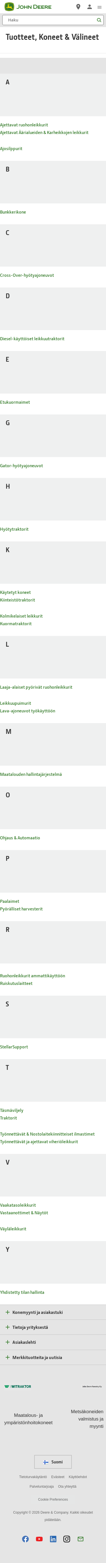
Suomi (53, 1462)
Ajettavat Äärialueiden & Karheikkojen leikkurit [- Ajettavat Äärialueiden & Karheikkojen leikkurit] (44, 132)
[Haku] (53, 20)
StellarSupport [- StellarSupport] (14, 1047)
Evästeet (57, 1477)
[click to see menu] (99, 6)
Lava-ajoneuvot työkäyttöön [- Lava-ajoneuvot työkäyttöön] (27, 711)
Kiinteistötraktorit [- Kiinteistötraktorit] (17, 600)
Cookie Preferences (53, 1499)
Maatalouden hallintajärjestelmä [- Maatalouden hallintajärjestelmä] (31, 774)
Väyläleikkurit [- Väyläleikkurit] (13, 1228)
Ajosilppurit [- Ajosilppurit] (11, 148)
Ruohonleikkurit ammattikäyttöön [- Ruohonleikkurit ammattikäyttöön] (32, 975)
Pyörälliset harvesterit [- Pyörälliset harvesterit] (21, 909)
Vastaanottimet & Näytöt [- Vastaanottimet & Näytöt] (24, 1212)
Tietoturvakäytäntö (33, 1477)
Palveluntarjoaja (42, 1487)
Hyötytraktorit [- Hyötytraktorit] (14, 529)
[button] (25, 1539)
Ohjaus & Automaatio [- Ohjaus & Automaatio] (20, 837)
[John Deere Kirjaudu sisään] (89, 6)
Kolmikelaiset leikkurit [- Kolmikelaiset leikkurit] (21, 616)
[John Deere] (31, 6)
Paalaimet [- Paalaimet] (9, 901)
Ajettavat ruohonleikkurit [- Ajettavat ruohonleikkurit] (24, 125)
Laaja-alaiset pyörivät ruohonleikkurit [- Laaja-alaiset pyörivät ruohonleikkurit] (36, 687)
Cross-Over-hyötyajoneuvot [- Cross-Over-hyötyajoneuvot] (27, 275)
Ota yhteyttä (67, 1487)
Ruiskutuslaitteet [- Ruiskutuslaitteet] (16, 983)
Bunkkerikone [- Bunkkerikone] (13, 212)
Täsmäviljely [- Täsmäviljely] (11, 1110)
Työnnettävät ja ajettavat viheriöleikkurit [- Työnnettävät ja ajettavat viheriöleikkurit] (39, 1141)
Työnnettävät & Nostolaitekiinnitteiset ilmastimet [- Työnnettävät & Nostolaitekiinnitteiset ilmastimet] (47, 1134)
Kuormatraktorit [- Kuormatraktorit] (16, 623)
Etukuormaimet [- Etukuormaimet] (15, 402)
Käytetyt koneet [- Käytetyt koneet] (15, 592)
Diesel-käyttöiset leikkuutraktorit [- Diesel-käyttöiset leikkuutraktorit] (32, 338)
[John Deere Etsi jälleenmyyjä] (78, 6)
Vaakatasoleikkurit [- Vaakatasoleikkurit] (18, 1205)
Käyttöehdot (78, 1477)
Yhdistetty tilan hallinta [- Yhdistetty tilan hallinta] (22, 1292)
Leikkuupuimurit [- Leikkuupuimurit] (15, 703)
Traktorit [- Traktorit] (8, 1118)
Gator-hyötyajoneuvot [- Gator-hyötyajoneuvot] (21, 465)
